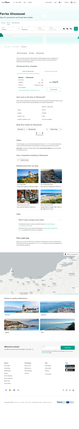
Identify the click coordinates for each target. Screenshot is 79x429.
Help (55, 2)
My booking (49, 2)
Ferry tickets (7, 46)
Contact (47, 370)
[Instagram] (66, 390)
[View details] (33, 349)
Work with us (28, 368)
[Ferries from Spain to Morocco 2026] (28, 178)
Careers (27, 373)
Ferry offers (17, 2)
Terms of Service (45, 352)
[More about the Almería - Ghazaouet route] (29, 90)
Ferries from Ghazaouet (51, 71)
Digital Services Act (47, 402)
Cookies (22, 402)
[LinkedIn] (73, 390)
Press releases (28, 370)
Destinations (7, 370)
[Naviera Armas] (23, 160)
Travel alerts (48, 374)
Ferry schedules (15, 46)
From (3, 27)
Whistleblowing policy (37, 402)
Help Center (48, 368)
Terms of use (17, 402)
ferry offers (47, 144)
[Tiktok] (70, 390)
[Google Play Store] (70, 366)
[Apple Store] (70, 369)
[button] (27, 129)
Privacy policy (28, 402)
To (22, 27)
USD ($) (66, 2)
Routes (6, 373)
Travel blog (7, 368)
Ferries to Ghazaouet (28, 71)
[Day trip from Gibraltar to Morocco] (51, 178)
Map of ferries (38, 243)
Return (8, 22)
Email (44, 346)
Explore (30, 2)
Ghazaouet (23, 46)
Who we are (28, 365)
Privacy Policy (68, 351)
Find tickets (53, 89)
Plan (25, 2)
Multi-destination (16, 22)
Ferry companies (8, 378)
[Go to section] (22, 53)
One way (3, 22)
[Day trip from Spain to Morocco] (28, 199)
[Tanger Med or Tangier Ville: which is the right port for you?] (51, 199)
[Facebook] (63, 390)
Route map (7, 381)
